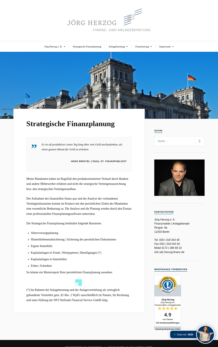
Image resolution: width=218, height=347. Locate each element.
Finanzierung (142, 46)
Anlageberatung (117, 46)
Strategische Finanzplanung (87, 46)
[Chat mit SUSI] (205, 334)
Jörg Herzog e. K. (53, 46)
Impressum (165, 46)
